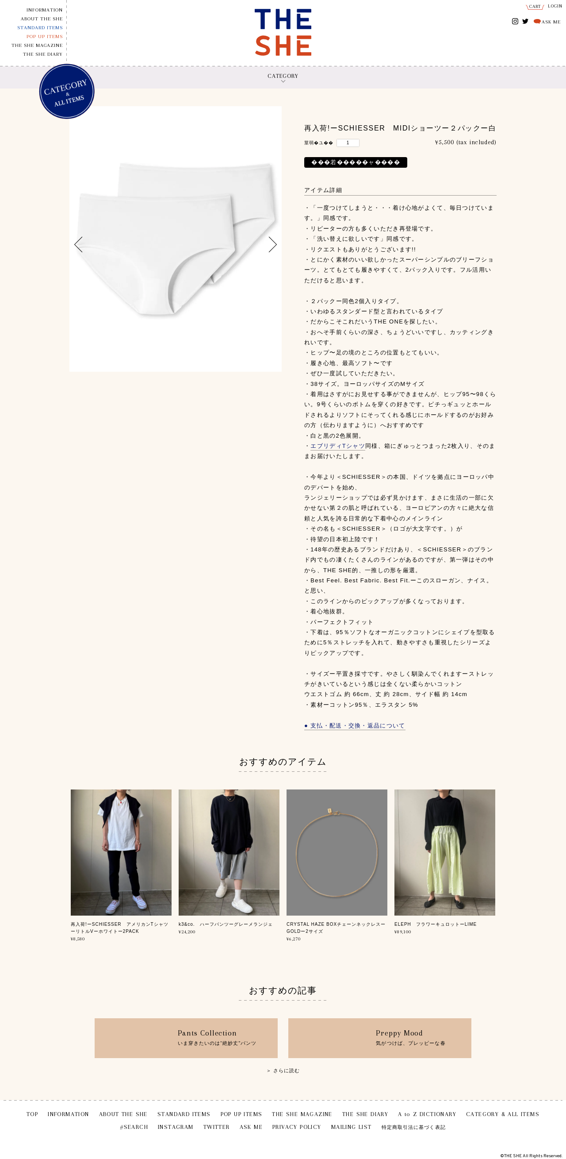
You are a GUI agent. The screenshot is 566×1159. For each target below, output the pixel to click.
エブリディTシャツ (337, 446)
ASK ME (551, 22)
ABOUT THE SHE (42, 19)
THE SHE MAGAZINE (37, 45)
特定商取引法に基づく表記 (414, 1127)
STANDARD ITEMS (40, 28)
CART (535, 6)
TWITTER (525, 20)
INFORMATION (45, 10)
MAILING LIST (351, 1127)
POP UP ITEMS (45, 36)
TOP (32, 1114)
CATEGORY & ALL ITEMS (502, 1114)
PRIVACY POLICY (296, 1127)
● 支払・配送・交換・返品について (354, 725)
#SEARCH (134, 1127)
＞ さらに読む (283, 1070)
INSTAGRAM (515, 22)
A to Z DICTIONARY (427, 1114)
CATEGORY (283, 76)
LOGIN (555, 6)
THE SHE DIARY (43, 54)
